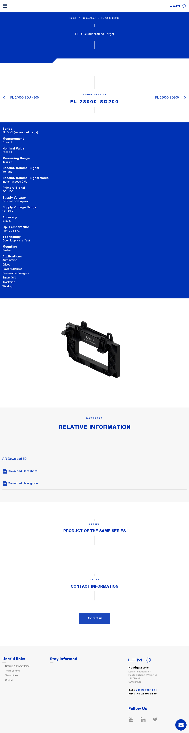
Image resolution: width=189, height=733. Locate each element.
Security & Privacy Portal (17, 666)
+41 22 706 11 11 (146, 690)
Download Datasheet (20, 471)
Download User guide (20, 483)
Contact (9, 680)
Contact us (95, 618)
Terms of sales (12, 671)
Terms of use (11, 675)
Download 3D (14, 459)
